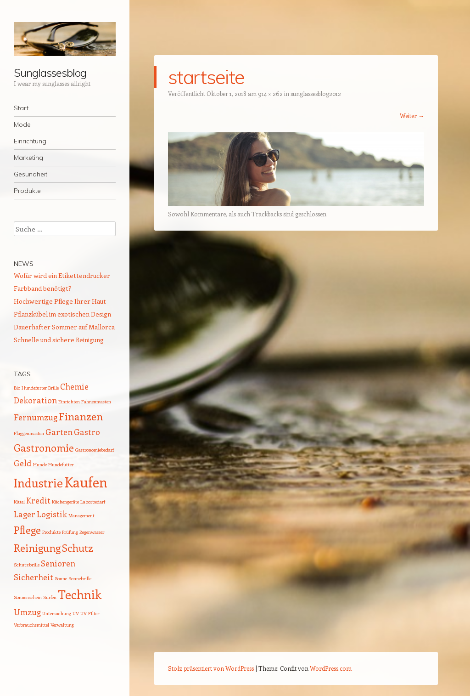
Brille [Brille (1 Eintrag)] (53, 388)
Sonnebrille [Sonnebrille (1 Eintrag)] (79, 578)
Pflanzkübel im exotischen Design (62, 314)
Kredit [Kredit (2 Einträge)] (38, 500)
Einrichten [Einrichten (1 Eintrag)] (69, 401)
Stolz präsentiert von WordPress (211, 668)
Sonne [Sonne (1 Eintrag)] (61, 578)
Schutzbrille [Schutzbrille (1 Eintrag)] (26, 564)
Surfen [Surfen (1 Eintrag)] (49, 597)
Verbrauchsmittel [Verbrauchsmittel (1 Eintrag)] (31, 625)
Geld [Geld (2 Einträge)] (23, 463)
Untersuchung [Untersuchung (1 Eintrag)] (56, 613)
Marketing (28, 157)
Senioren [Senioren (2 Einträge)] (58, 563)
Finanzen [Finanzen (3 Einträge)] (81, 416)
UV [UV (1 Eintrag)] (76, 613)
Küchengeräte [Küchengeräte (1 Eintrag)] (65, 501)
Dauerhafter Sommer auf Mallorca (64, 327)
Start (21, 108)
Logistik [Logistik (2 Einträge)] (52, 514)
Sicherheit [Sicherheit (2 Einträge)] (33, 577)
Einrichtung (30, 141)
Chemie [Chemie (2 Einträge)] (74, 386)
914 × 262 (270, 93)
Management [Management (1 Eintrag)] (81, 515)
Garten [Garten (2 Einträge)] (59, 431)
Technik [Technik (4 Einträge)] (79, 594)
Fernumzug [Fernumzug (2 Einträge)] (35, 417)
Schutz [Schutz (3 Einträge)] (77, 548)
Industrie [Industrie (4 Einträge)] (38, 483)
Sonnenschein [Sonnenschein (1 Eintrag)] (28, 597)
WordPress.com (331, 668)
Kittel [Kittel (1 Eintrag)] (19, 501)
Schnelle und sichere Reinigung (59, 339)
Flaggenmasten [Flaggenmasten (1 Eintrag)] (29, 433)
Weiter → (412, 115)
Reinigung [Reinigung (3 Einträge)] (37, 548)
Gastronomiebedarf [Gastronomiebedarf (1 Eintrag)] (94, 450)
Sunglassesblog (50, 72)
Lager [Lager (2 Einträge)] (24, 514)
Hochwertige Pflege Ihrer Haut (60, 301)
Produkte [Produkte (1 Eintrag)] (51, 532)
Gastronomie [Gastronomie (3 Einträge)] (44, 447)
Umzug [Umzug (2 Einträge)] (27, 611)
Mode (22, 124)
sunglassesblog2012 (316, 93)
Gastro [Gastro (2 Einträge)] (87, 431)
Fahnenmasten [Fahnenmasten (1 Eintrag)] (96, 401)
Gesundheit (30, 174)
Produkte (27, 191)
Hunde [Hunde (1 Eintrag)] (40, 464)
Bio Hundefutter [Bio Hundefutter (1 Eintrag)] (30, 388)
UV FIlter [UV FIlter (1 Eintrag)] (89, 613)
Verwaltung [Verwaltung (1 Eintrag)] (62, 625)
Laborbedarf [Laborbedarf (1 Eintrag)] (92, 501)
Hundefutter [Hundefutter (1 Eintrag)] (60, 464)
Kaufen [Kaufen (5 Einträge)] (85, 482)
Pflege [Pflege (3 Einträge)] (27, 530)
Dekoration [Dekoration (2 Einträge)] (35, 400)
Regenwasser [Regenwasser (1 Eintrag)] (91, 532)
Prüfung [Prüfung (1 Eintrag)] (70, 532)
